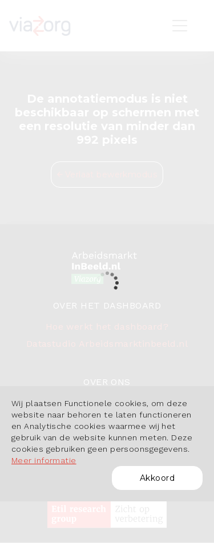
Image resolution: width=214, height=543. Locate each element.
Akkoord (157, 478)
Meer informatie (43, 460)
